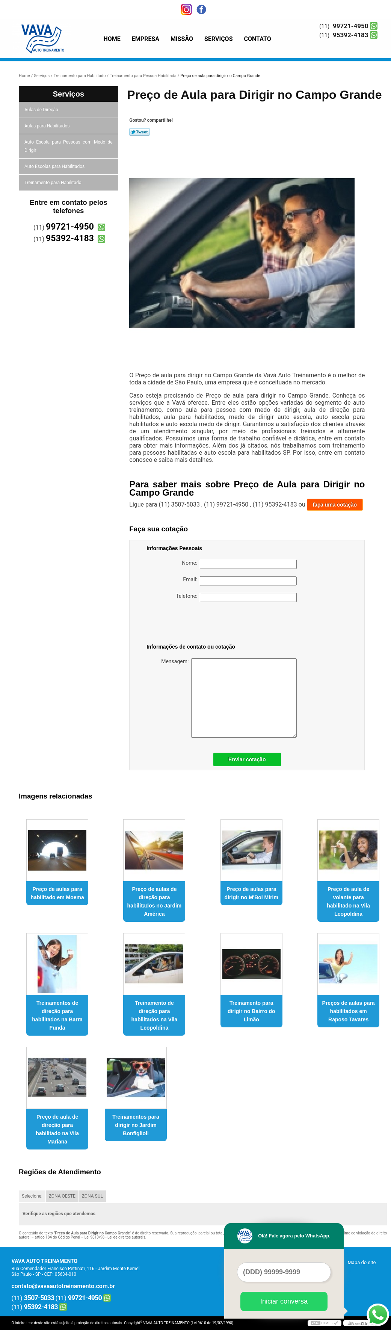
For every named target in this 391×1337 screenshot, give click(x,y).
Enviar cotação (247, 759)
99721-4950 (350, 26)
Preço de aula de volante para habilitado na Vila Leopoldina (348, 901)
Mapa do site (361, 1262)
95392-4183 (350, 35)
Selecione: (32, 1196)
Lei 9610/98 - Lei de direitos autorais (115, 1237)
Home (112, 38)
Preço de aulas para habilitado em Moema (57, 893)
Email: (240, 580)
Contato (257, 38)
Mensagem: (229, 698)
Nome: (239, 564)
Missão (182, 38)
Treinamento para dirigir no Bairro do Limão (251, 1011)
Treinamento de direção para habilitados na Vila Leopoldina (154, 1015)
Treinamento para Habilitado (53, 182)
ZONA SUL (92, 1196)
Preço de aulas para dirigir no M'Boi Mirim (251, 893)
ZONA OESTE (62, 1196)
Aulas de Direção (41, 109)
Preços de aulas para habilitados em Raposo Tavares (348, 1011)
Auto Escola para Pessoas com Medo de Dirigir (68, 146)
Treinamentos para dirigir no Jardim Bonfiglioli (135, 1125)
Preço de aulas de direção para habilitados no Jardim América (154, 901)
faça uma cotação (335, 505)
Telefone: (236, 597)
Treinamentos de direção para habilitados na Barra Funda (57, 1015)
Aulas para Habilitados (47, 126)
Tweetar (139, 132)
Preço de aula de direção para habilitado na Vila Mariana (57, 1129)
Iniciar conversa (284, 1301)
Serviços (218, 38)
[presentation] (194, 624)
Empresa (145, 38)
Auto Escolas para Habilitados (55, 166)
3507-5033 (39, 1298)
